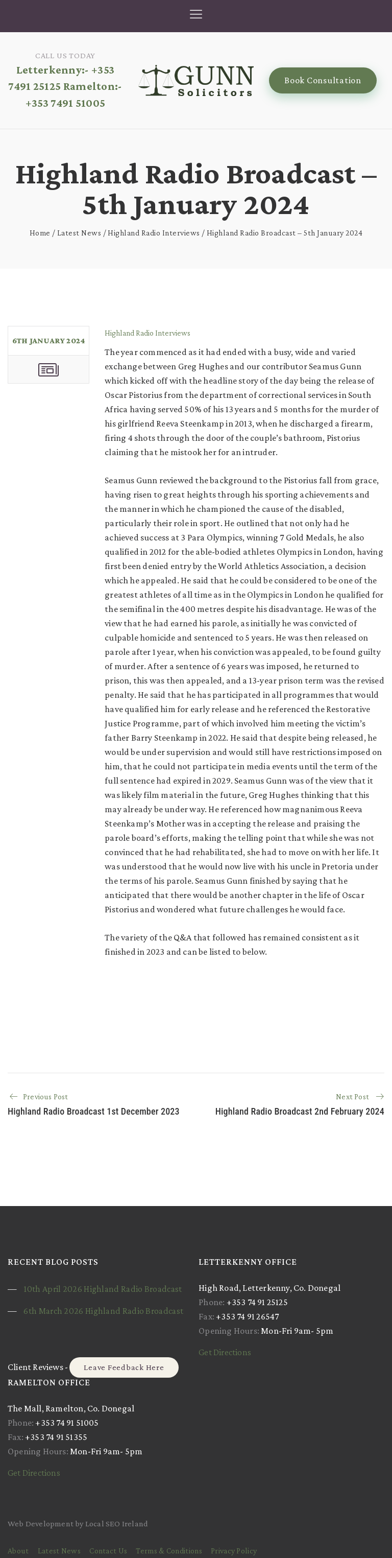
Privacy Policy (234, 1550)
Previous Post (45, 1096)
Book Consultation (322, 80)
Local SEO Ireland (116, 1523)
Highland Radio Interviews (154, 232)
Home (40, 232)
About (18, 1550)
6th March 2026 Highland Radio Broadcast (103, 1311)
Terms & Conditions (169, 1550)
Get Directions (225, 1352)
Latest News (79, 232)
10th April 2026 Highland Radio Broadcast (102, 1289)
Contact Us (108, 1550)
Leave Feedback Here (124, 1367)
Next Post (352, 1096)
